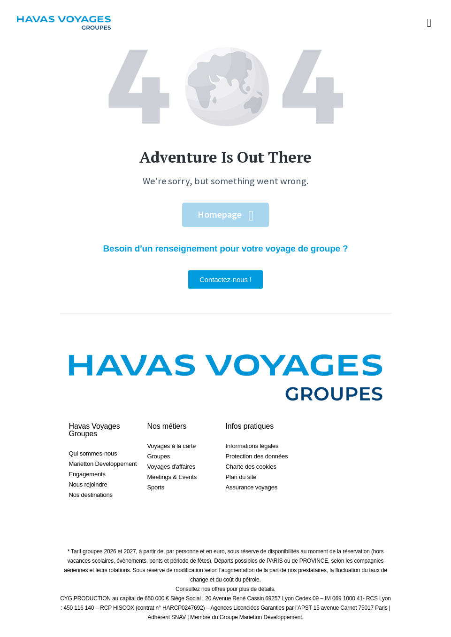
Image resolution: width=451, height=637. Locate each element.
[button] (429, 23)
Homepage (219, 214)
